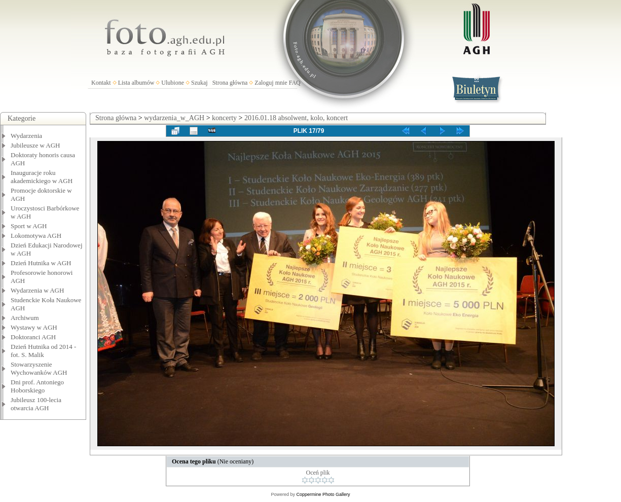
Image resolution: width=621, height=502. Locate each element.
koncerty (224, 118)
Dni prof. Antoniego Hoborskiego (37, 386)
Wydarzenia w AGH (37, 290)
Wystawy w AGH (34, 327)
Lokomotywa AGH (36, 235)
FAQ (295, 82)
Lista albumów (136, 82)
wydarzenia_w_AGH (174, 118)
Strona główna (230, 82)
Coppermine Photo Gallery (323, 494)
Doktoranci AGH (33, 337)
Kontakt (101, 82)
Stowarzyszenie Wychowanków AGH (39, 368)
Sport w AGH (29, 226)
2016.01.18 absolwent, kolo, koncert (296, 118)
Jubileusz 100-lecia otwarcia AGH (36, 404)
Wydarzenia (26, 135)
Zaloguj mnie (270, 82)
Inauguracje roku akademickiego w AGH (41, 177)
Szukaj (199, 82)
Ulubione (172, 82)
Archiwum (25, 317)
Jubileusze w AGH (35, 145)
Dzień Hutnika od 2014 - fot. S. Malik (43, 350)
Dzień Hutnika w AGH (41, 263)
